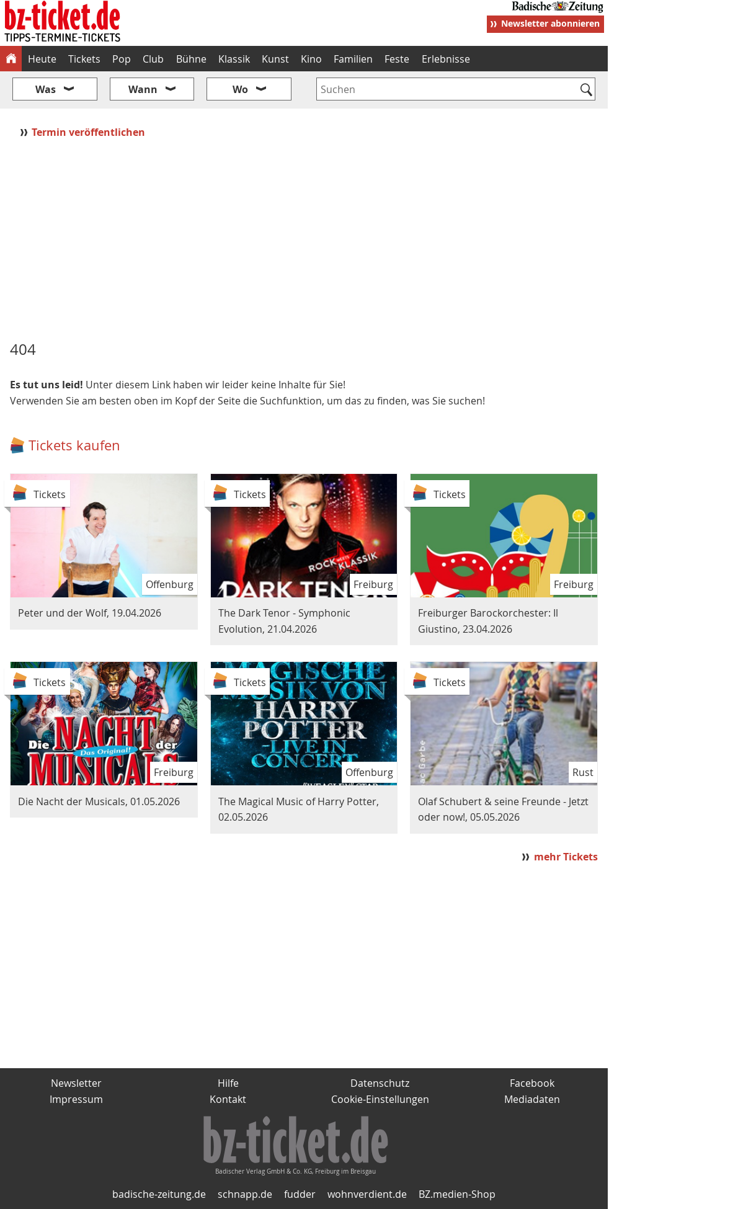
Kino (311, 59)
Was (45, 89)
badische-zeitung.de (159, 1194)
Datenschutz (379, 1083)
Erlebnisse (446, 59)
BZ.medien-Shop (457, 1194)
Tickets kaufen (74, 445)
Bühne (191, 59)
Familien (353, 59)
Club (153, 59)
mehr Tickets (566, 856)
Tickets (84, 59)
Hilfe (228, 1083)
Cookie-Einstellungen (380, 1099)
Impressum (76, 1099)
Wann (143, 89)
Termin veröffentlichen (90, 132)
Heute (42, 59)
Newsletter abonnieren (550, 23)
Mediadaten (532, 1099)
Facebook (532, 1083)
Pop (121, 59)
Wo (240, 89)
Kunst (275, 59)
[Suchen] (586, 91)
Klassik (234, 59)
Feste (397, 59)
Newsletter (76, 1083)
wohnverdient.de (367, 1194)
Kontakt (228, 1099)
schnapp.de (245, 1194)
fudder (300, 1194)
